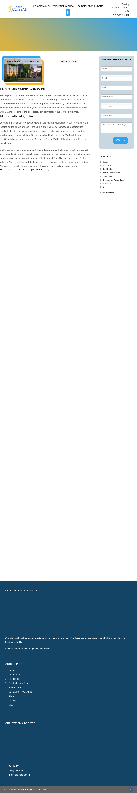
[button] (68, 12)
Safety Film (69, 61)
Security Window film (23, 61)
